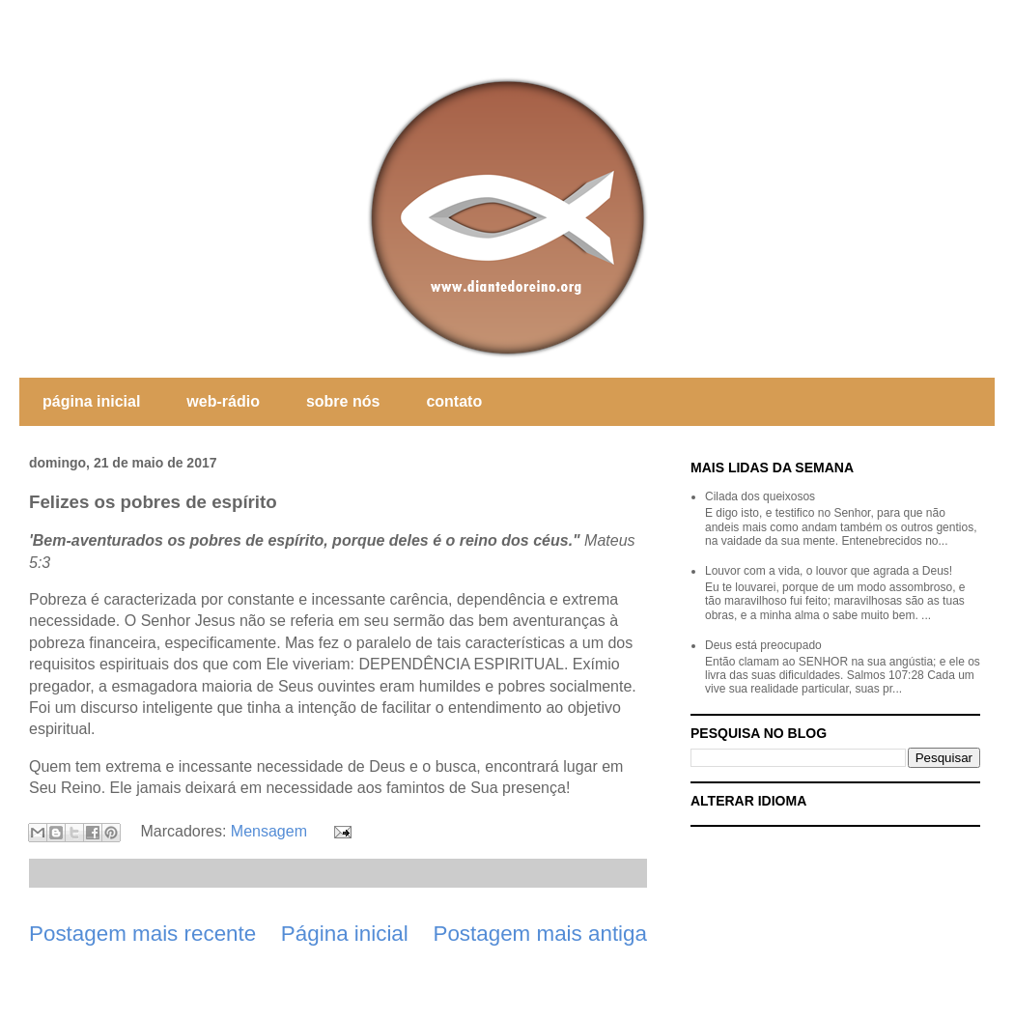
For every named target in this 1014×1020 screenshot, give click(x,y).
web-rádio (223, 401)
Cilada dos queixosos (760, 496)
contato (454, 401)
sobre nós (343, 401)
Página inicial (344, 933)
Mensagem (269, 831)
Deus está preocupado (763, 645)
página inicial (91, 401)
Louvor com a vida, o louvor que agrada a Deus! (828, 571)
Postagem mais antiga (540, 933)
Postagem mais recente (142, 933)
